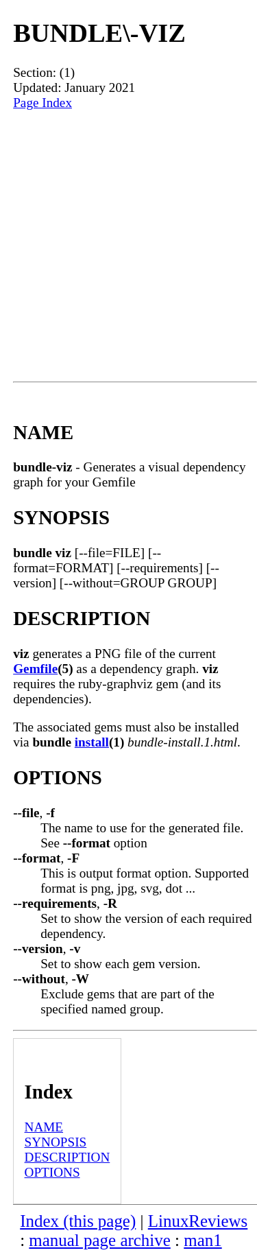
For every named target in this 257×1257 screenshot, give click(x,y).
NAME (44, 1127)
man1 (202, 1240)
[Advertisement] (128, 246)
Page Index (42, 102)
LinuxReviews (198, 1221)
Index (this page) (78, 1221)
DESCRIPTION (67, 1157)
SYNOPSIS (56, 1142)
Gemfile (35, 668)
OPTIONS (52, 1172)
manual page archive (99, 1240)
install (92, 742)
